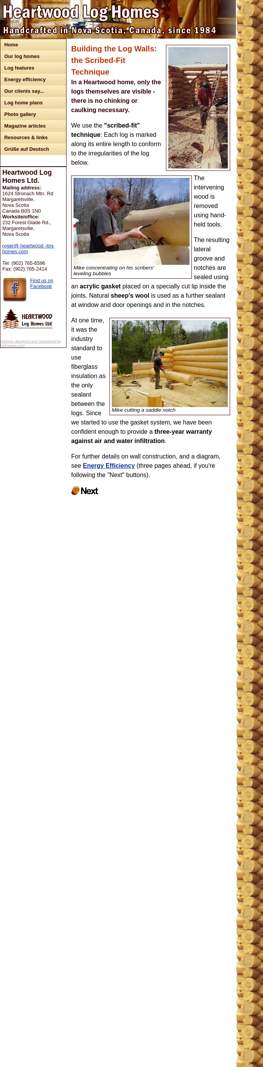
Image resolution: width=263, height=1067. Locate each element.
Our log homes (21, 56)
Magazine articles (25, 126)
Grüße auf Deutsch (26, 149)
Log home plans (23, 103)
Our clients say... (24, 91)
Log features (19, 68)
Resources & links (26, 137)
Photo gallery (20, 114)
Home (11, 45)
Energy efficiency (25, 79)
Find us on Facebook (41, 283)
